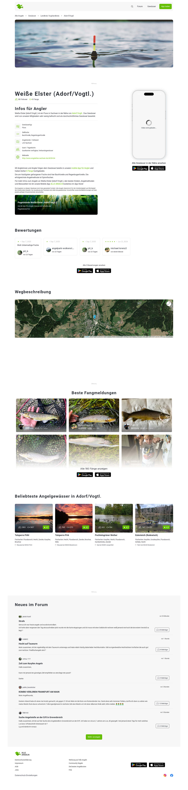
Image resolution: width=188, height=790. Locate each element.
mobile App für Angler (80, 168)
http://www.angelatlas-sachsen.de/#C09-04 (38, 158)
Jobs (17, 770)
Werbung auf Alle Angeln (78, 760)
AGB (16, 767)
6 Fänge (29, 171)
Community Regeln (76, 763)
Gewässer (151, 6)
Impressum (19, 763)
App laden (165, 6)
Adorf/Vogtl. (77, 113)
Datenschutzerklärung (23, 760)
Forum (140, 6)
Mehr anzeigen (94, 737)
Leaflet (87, 336)
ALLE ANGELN (57, 184)
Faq (70, 770)
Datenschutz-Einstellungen (26, 775)
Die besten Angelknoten (77, 767)
